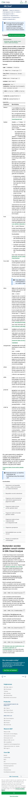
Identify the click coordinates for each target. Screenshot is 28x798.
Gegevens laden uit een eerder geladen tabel (12, 507)
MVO (5, 759)
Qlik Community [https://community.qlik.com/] (13, 776)
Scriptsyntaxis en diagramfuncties (10, 15)
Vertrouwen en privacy (9, 735)
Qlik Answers (7, 720)
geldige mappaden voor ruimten (13, 566)
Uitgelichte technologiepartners (12, 744)
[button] (24, 592)
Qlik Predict (7, 722)
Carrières (6, 767)
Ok (14, 793)
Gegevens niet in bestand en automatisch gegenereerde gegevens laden (14, 500)
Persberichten (7, 770)
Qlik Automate (7, 724)
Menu (26, 2)
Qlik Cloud (8, 6)
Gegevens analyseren (14, 10)
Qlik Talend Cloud (8, 710)
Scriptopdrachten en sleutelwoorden (11, 17)
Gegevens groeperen (12, 527)
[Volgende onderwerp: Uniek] (20, 677)
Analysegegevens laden (8, 13)
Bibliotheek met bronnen (10, 697)
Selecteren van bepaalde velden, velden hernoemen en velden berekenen (13, 487)
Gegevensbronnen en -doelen (11, 746)
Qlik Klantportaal (8, 695)
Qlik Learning (7, 693)
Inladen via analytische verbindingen (12, 539)
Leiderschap (7, 757)
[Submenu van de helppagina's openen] (2, 6)
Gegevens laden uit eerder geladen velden (13, 513)
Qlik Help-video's (8, 687)
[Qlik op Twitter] (21, 776)
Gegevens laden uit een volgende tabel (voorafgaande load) (12, 521)
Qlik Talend (6, 708)
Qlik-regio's (7, 748)
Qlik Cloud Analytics (9, 718)
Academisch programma (10, 763)
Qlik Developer (7, 689)
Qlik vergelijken (8, 742)
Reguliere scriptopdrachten (9, 19)
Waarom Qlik (7, 731)
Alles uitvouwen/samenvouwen (16, 35)
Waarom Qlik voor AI (9, 740)
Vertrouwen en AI (8, 738)
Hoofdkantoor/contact (9, 772)
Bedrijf (5, 755)
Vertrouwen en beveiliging (10, 733)
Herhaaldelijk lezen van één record (13, 533)
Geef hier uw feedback (10, 670)
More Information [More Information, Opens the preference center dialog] (14, 796)
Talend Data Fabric (8, 712)
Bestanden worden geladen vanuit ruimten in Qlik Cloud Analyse (12, 42)
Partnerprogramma (9, 765)
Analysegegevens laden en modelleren (11, 12)
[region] (14, 788)
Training (6, 691)
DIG (5, 761)
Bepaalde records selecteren (14, 493)
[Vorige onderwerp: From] (7, 677)
